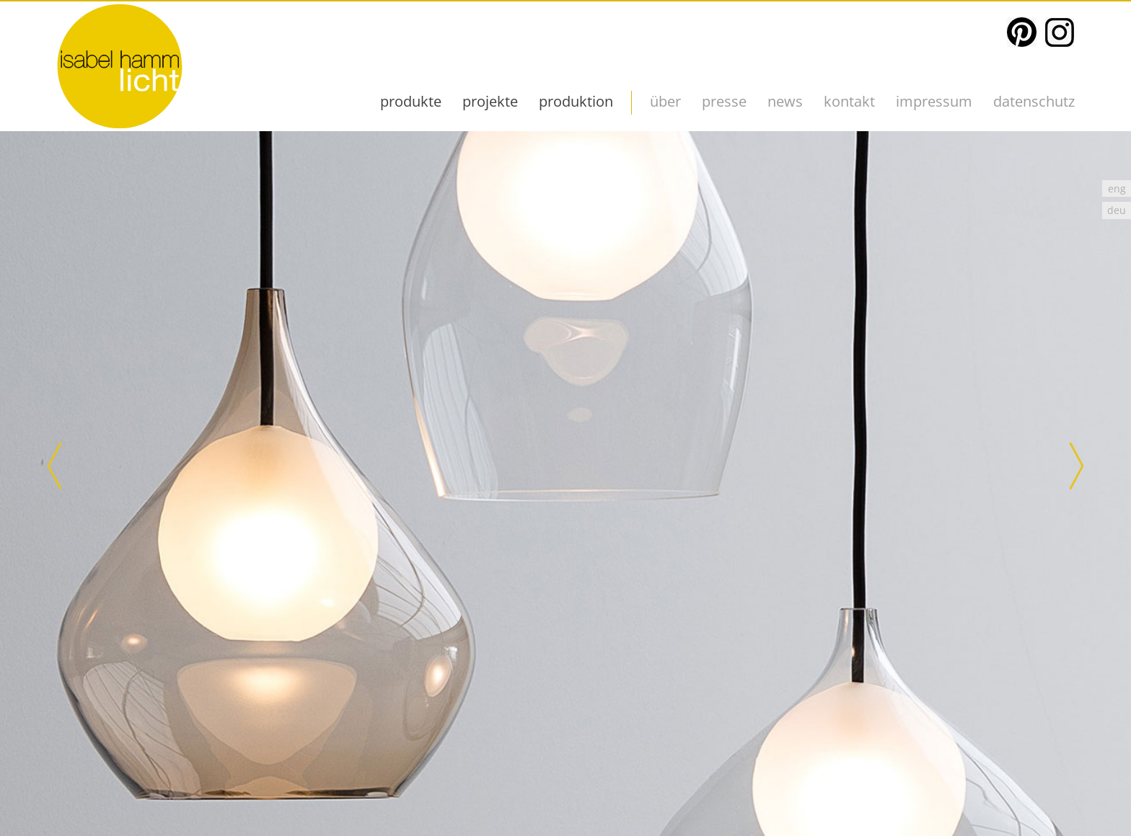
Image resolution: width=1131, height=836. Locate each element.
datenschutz (1034, 101)
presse (724, 101)
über (665, 101)
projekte (490, 101)
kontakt (849, 101)
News (785, 101)
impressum (934, 101)
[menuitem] (1116, 188)
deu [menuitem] (1116, 211)
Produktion (576, 101)
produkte (410, 101)
